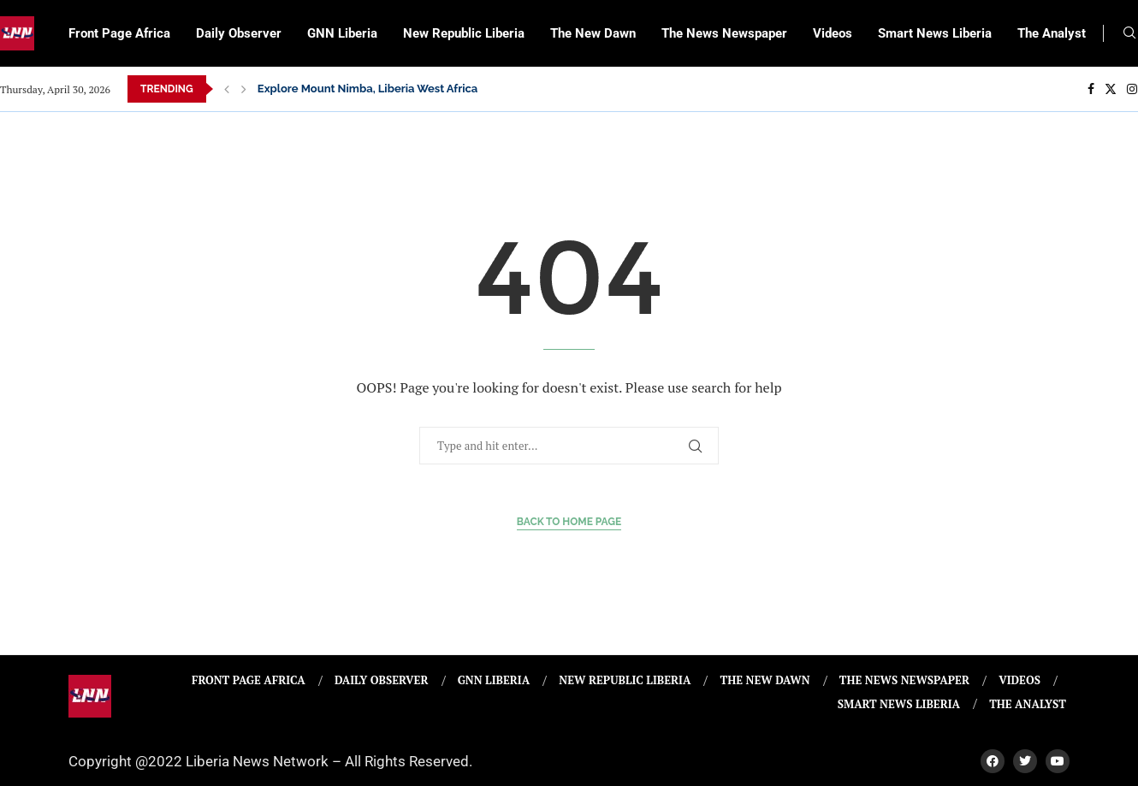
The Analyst (1051, 33)
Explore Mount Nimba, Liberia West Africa (368, 88)
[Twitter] (1110, 89)
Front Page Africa (119, 33)
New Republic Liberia (464, 33)
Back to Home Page (569, 522)
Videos (832, 33)
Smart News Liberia (935, 33)
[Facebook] (1091, 89)
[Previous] (227, 89)
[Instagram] (1132, 89)
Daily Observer (239, 33)
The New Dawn (593, 33)
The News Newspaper (724, 33)
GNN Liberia (342, 33)
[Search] (1129, 35)
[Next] (244, 89)
